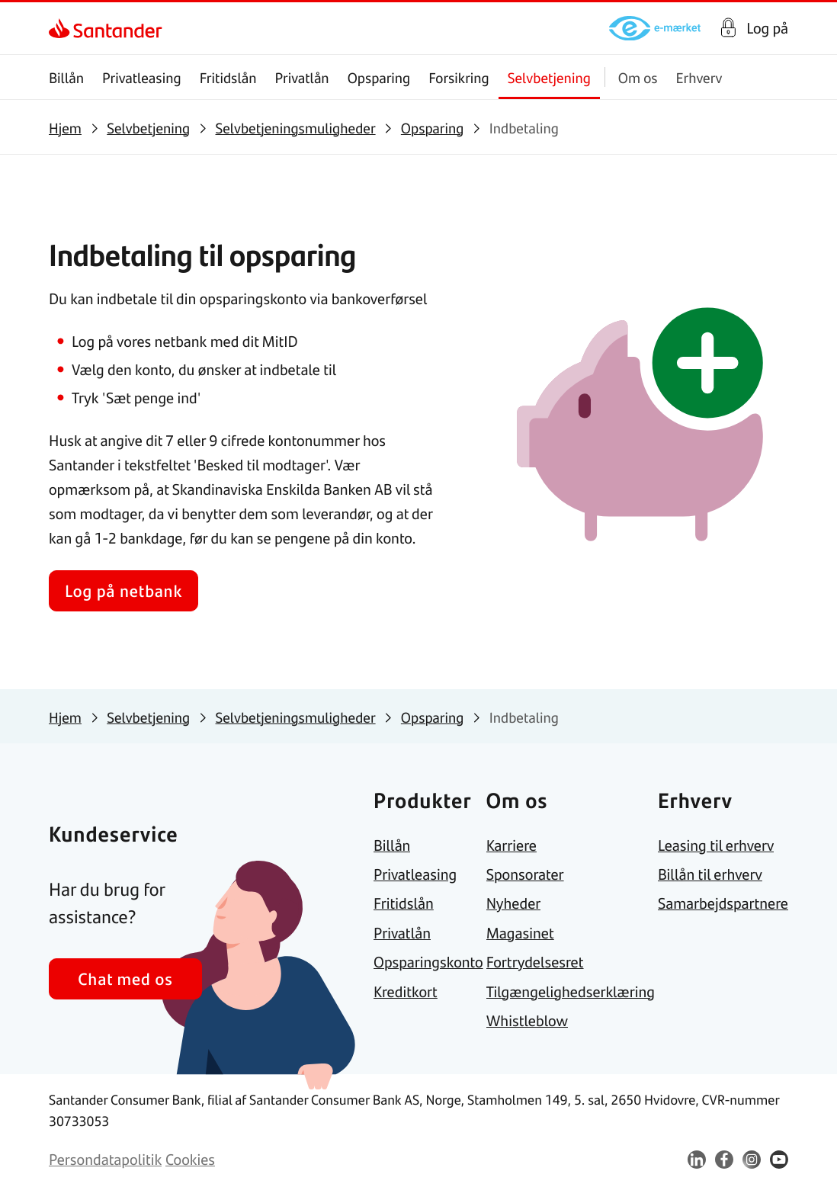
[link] (62, 28)
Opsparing (379, 77)
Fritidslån (228, 77)
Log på (767, 28)
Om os (638, 77)
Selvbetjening (549, 77)
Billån (66, 77)
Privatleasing (141, 77)
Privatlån (301, 77)
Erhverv (699, 77)
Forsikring (458, 77)
